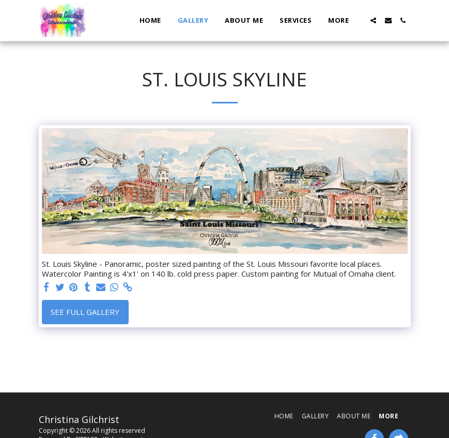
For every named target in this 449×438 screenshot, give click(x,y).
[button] (373, 20)
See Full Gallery (85, 312)
